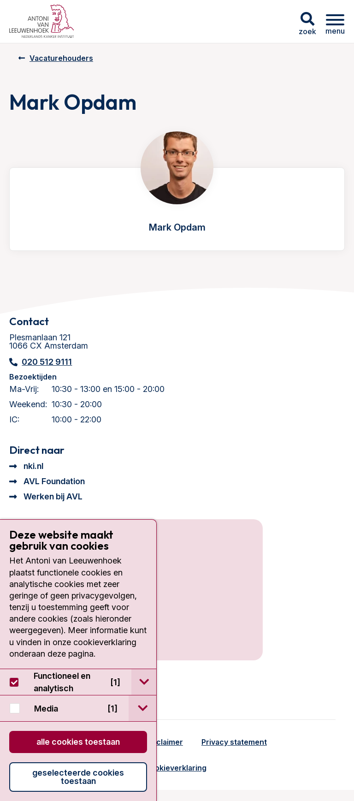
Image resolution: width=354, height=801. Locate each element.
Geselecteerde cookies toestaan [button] (78, 777)
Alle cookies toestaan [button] (78, 742)
